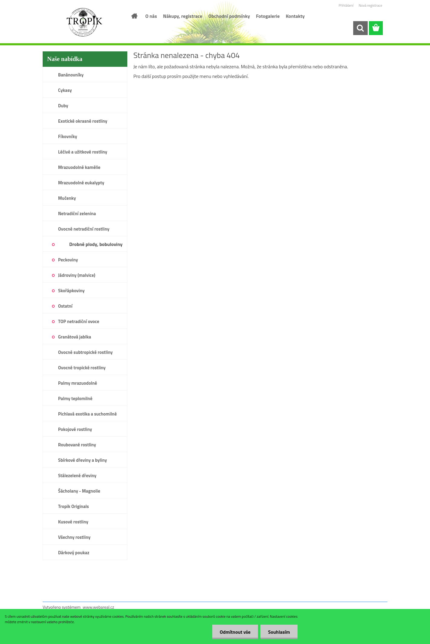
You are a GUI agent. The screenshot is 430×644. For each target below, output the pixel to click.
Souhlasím (279, 632)
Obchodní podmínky (229, 16)
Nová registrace (370, 5)
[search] (360, 28)
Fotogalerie (268, 16)
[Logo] (84, 22)
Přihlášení (346, 5)
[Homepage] (134, 16)
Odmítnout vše (235, 632)
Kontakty (295, 16)
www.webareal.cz (98, 607)
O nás (151, 16)
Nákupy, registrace (182, 16)
